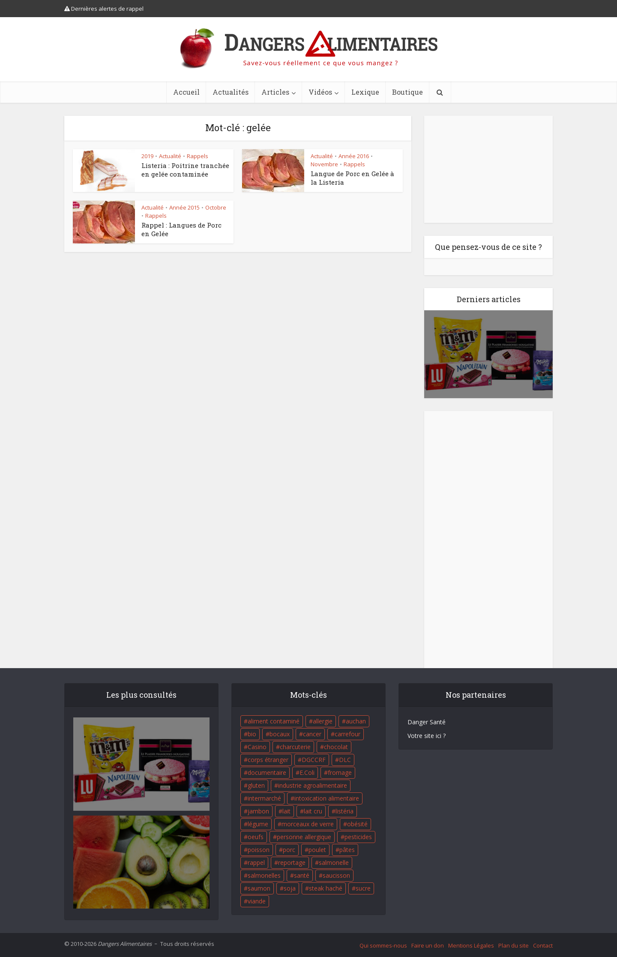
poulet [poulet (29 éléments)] (317, 850)
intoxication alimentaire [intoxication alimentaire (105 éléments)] (326, 798)
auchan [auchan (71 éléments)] (356, 721)
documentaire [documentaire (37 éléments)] (267, 772)
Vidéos (320, 91)
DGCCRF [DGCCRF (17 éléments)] (314, 760)
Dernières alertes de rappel (104, 8)
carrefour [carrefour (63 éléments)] (347, 734)
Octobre (215, 207)
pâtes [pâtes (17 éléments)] (347, 850)
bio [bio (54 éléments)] (252, 734)
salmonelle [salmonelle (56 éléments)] (334, 862)
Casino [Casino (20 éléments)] (257, 747)
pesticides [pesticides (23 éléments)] (358, 837)
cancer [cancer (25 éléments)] (312, 734)
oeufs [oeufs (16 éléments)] (256, 837)
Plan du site (513, 945)
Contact (543, 945)
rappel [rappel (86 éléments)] (256, 862)
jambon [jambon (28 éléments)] (258, 811)
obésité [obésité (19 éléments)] (357, 824)
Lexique (365, 91)
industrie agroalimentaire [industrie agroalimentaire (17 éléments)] (312, 785)
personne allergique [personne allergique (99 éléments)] (304, 837)
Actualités (231, 91)
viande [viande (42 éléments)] (257, 901)
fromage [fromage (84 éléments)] (340, 772)
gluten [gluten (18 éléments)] (256, 785)
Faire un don (427, 945)
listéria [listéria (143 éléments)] (344, 811)
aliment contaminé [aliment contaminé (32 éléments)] (274, 721)
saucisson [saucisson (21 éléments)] (336, 875)
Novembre (324, 164)
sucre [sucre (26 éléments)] (363, 888)
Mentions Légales (471, 945)
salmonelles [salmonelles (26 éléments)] (264, 875)
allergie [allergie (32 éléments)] (322, 721)
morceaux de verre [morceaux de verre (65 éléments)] (308, 824)
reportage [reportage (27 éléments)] (292, 862)
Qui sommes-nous (383, 945)
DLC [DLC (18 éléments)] (345, 760)
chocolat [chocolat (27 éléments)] (336, 747)
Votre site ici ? (426, 736)
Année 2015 (184, 207)
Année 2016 (353, 156)
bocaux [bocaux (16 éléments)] (280, 734)
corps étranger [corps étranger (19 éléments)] (268, 760)
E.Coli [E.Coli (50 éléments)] (307, 772)
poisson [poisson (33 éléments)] (259, 850)
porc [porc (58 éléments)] (289, 850)
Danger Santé (426, 722)
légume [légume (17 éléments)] (258, 824)
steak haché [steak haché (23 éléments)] (325, 888)
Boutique (407, 91)
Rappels (197, 156)
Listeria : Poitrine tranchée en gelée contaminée (185, 169)
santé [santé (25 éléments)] (301, 875)
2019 (147, 156)
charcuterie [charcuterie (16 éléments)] (295, 747)
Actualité (170, 156)
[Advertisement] (488, 169)
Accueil (186, 91)
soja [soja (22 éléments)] (290, 888)
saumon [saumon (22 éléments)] (259, 888)
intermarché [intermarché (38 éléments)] (264, 798)
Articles (275, 91)
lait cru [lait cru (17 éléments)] (313, 811)
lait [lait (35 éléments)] (286, 811)
